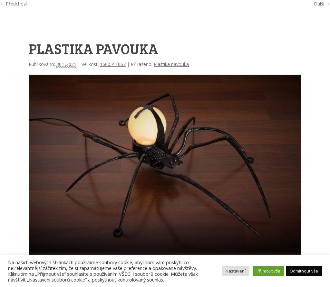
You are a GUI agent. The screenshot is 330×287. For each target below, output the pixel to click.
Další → (322, 4)
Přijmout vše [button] (268, 271)
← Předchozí (13, 4)
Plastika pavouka (171, 64)
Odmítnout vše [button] (304, 271)
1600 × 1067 (113, 64)
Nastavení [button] (236, 271)
